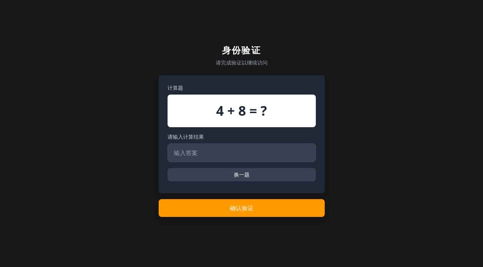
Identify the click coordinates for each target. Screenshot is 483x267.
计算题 (175, 87)
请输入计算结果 (186, 136)
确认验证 (242, 208)
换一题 (241, 174)
